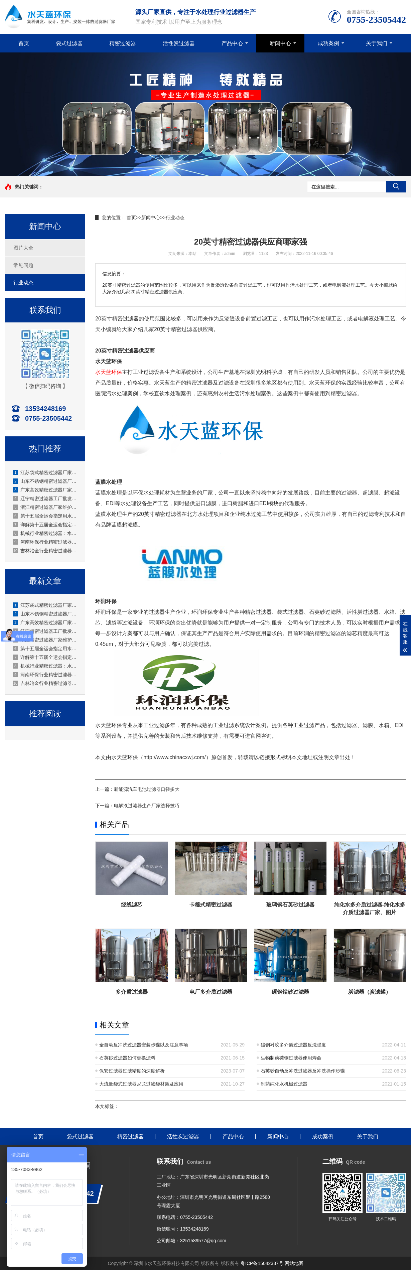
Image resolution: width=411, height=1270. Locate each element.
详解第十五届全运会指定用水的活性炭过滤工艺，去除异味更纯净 (45, 524)
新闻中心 (280, 43)
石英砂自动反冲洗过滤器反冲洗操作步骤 (303, 1071)
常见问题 (23, 265)
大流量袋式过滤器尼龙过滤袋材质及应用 (141, 1084)
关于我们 (376, 43)
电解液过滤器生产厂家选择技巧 (146, 805)
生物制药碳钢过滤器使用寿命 (291, 1058)
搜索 (396, 186)
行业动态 (23, 282)
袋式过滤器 (69, 43)
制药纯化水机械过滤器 (284, 1084)
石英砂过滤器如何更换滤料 (127, 1058)
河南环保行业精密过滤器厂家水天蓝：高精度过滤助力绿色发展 (45, 542)
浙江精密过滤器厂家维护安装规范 (45, 507)
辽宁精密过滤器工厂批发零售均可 (45, 498)
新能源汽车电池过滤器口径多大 (146, 789)
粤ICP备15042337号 (262, 1263)
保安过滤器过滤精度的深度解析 (132, 1071)
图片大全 (23, 248)
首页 (23, 43)
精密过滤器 (122, 43)
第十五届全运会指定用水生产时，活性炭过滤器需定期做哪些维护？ (45, 516)
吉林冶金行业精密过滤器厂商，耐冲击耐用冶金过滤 (45, 550)
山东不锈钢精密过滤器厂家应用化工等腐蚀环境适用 (45, 481)
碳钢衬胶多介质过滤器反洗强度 (293, 1044)
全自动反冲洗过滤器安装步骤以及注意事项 (143, 1044)
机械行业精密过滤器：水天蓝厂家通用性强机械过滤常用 (45, 533)
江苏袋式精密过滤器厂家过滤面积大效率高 (45, 472)
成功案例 (328, 43)
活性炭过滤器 (179, 43)
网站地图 (294, 1263)
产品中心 (232, 43)
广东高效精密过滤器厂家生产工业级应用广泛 (45, 489)
